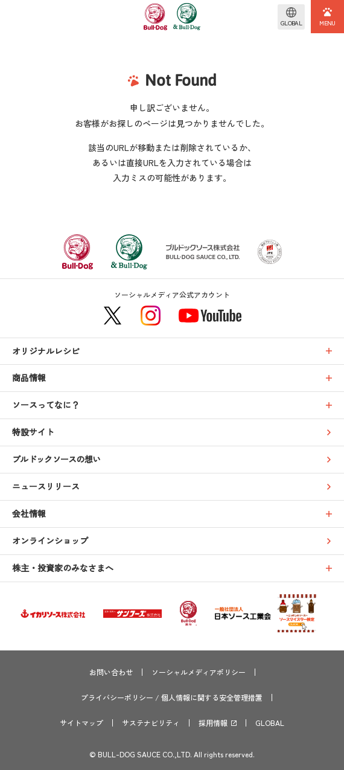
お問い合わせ (111, 672)
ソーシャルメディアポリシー (198, 672)
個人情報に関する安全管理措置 (212, 697)
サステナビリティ (151, 723)
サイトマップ (81, 723)
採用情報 (213, 723)
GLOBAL (269, 723)
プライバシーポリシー (117, 697)
